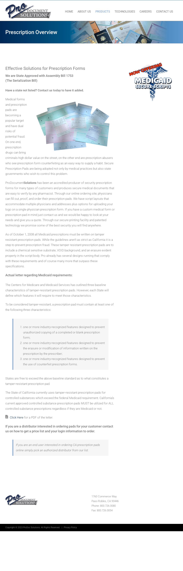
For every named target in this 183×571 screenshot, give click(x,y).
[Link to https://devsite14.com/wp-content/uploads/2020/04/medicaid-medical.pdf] (6, 417)
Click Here (16, 417)
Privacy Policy (70, 527)
